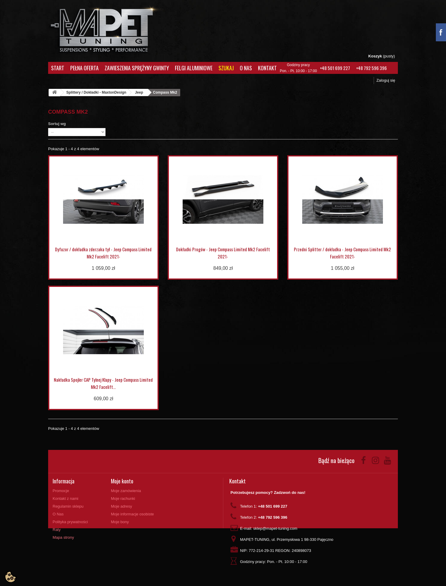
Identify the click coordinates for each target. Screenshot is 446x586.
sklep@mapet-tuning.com (275, 528)
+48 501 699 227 (335, 68)
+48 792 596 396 (371, 68)
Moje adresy (121, 506)
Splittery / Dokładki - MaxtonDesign (96, 92)
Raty (57, 529)
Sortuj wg (57, 123)
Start (57, 68)
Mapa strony (63, 537)
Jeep (139, 92)
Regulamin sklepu (68, 506)
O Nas (246, 68)
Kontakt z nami (65, 498)
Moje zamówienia (126, 490)
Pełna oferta (84, 68)
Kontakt (267, 68)
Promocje (61, 490)
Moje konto (122, 481)
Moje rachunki (123, 498)
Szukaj (226, 68)
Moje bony (120, 522)
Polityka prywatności (70, 522)
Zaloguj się (385, 80)
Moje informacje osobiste (132, 514)
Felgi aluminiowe (194, 68)
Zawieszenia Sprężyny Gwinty (137, 68)
